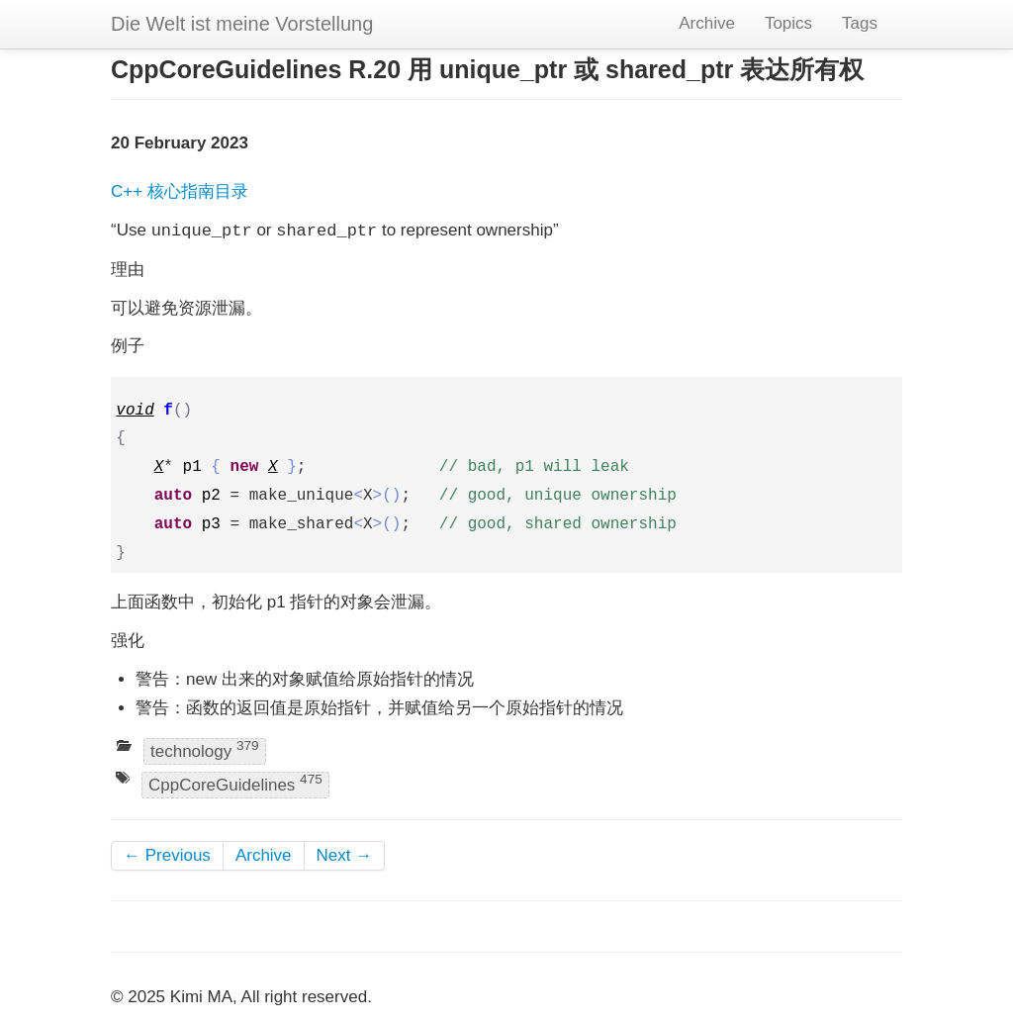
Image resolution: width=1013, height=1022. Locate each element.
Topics (788, 23)
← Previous (167, 855)
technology (204, 750)
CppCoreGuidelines (235, 783)
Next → (345, 855)
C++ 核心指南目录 (179, 191)
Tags (859, 23)
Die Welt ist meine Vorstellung (242, 24)
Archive (707, 23)
